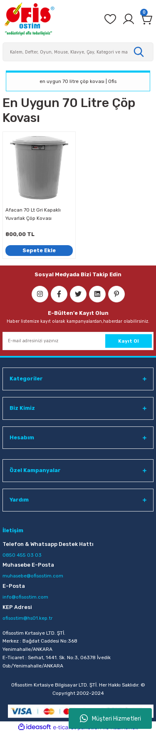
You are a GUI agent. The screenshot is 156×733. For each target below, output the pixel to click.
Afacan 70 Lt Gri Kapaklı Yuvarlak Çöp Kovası (33, 214)
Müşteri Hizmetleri (110, 718)
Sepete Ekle (39, 250)
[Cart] (147, 19)
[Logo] (29, 19)
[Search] (78, 51)
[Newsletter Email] (78, 341)
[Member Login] (128, 19)
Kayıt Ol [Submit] (128, 340)
